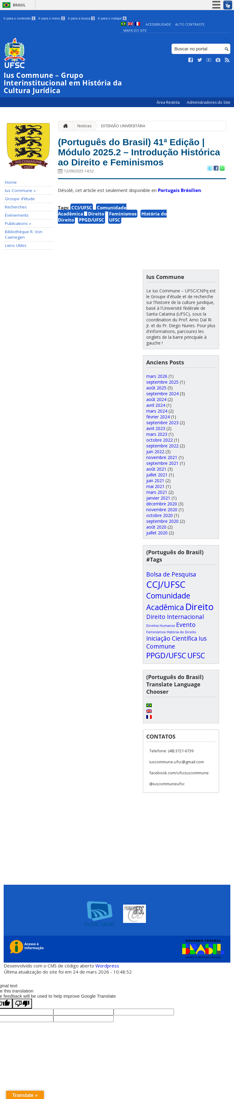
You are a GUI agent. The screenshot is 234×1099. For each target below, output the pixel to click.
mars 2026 (156, 376)
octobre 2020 (159, 515)
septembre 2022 (162, 446)
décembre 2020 (161, 504)
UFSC (114, 236)
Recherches (16, 207)
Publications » (18, 223)
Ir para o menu (51, 18)
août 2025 (156, 388)
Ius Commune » (20, 190)
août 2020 (156, 527)
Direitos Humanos (160, 626)
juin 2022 (155, 451)
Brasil (19, 5)
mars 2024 (156, 411)
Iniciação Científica (171, 638)
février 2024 (158, 417)
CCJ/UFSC (81, 224)
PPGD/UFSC (91, 236)
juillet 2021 (157, 475)
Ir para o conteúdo (19, 18)
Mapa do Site (135, 30)
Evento (186, 625)
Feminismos (122, 230)
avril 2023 (155, 428)
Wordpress (107, 965)
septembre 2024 (162, 393)
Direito (96, 230)
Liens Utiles (16, 245)
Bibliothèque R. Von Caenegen (23, 234)
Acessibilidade (158, 24)
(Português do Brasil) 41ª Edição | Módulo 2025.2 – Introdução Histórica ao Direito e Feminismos (140, 160)
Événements (17, 215)
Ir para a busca (81, 18)
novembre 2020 (161, 509)
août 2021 (156, 469)
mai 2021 (155, 486)
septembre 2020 (162, 521)
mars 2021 (156, 492)
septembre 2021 (162, 463)
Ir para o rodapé (112, 18)
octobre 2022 (159, 440)
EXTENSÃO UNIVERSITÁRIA (123, 125)
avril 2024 (155, 405)
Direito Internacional (175, 617)
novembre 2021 (161, 457)
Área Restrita (169, 102)
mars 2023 (156, 434)
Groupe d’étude (20, 198)
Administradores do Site (208, 102)
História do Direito (181, 632)
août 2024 (156, 399)
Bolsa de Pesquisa (171, 574)
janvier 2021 (158, 498)
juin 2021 (155, 480)
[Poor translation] (22, 1003)
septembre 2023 (162, 422)
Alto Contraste (189, 24)
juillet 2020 (157, 533)
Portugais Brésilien (179, 207)
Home (11, 182)
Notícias (84, 125)
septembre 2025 (162, 382)
